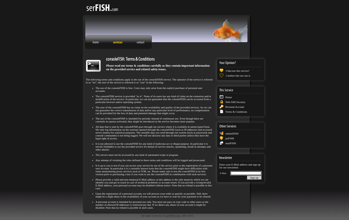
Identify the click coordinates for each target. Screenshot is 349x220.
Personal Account (234, 106)
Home (228, 97)
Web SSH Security (235, 102)
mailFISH (230, 143)
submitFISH (231, 133)
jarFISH (229, 138)
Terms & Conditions (236, 111)
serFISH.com (173, 215)
